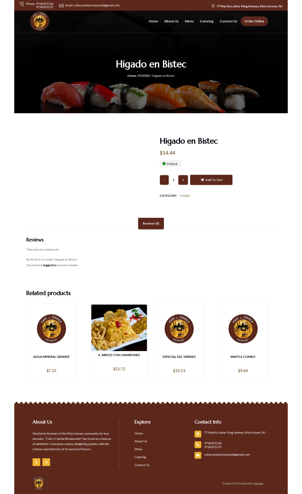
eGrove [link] (258, 483)
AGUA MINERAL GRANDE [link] (51, 356)
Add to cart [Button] (212, 180)
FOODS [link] (144, 75)
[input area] (173, 180)
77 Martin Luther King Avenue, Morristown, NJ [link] (235, 432)
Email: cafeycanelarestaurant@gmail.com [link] (89, 5)
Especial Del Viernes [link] (179, 356)
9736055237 (44, 7)
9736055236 (44, 3)
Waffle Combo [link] (243, 356)
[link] (37, 21)
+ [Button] (183, 180)
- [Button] (164, 180)
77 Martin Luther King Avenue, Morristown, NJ (249, 6)
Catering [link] (206, 21)
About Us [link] (171, 21)
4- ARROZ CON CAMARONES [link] (119, 355)
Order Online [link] (254, 21)
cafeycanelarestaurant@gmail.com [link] (227, 454)
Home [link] (153, 21)
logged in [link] (49, 265)
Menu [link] (189, 21)
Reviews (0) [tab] (151, 223)
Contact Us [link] (228, 21)
